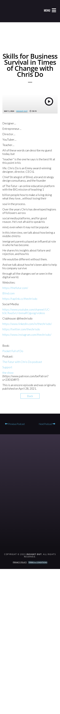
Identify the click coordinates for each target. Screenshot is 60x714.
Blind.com (8, 293)
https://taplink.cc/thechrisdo (19, 298)
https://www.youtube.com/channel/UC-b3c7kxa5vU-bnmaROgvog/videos (26, 311)
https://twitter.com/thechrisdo (21, 329)
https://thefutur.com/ (15, 288)
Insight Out (22, 111)
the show (7, 372)
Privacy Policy (20, 562)
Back (30, 396)
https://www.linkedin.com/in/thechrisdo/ (27, 324)
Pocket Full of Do (12, 351)
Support (7, 367)
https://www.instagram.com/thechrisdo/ (26, 334)
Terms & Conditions (37, 562)
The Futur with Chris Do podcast (22, 362)
